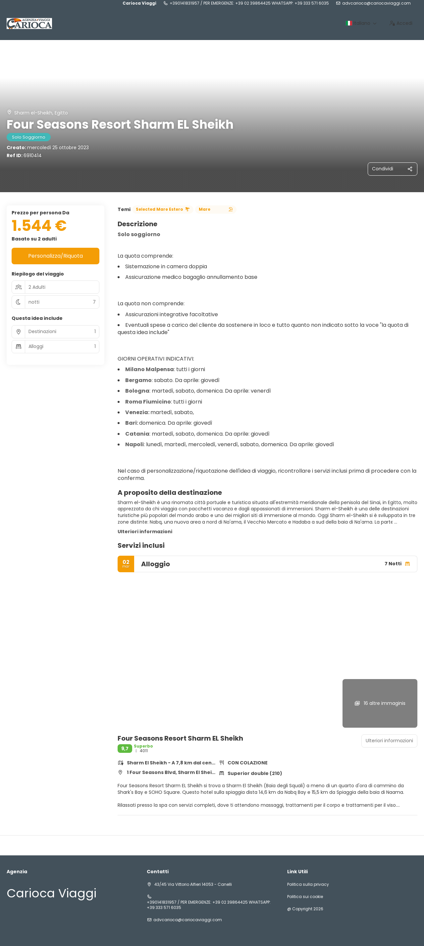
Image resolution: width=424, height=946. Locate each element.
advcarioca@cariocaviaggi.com (376, 3)
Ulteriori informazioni (145, 531)
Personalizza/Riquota (55, 256)
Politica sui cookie (305, 896)
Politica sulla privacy (308, 884)
